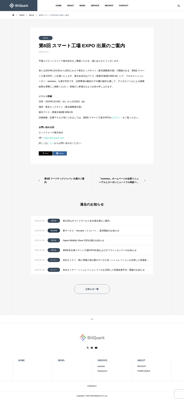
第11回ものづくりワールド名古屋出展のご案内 (86, 221)
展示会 (45, 38)
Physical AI (102, 371)
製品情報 (53, 231)
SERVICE (95, 5)
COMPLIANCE (143, 371)
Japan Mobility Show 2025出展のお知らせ (83, 240)
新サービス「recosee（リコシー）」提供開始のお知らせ (91, 230)
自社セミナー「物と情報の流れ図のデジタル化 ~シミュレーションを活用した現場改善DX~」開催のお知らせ (106, 260)
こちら (51, 143)
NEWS (82, 5)
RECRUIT (109, 5)
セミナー (53, 260)
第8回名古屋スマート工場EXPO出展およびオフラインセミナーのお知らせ (100, 250)
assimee (101, 366)
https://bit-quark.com (54, 138)
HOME (59, 5)
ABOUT (70, 5)
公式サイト (117, 117)
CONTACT (123, 5)
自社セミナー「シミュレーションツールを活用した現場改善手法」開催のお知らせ (104, 270)
